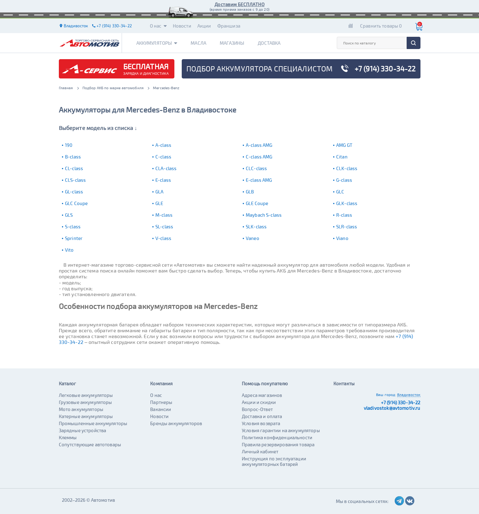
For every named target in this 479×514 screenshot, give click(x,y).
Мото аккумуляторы (81, 409)
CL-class (74, 168)
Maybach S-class (264, 215)
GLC (340, 191)
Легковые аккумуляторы (86, 395)
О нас (158, 26)
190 (68, 145)
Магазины (232, 43)
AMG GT (344, 145)
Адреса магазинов (262, 395)
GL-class (74, 191)
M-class (164, 215)
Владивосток (408, 394)
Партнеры (161, 402)
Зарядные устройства (82, 430)
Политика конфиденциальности (277, 437)
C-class (163, 156)
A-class (163, 145)
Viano (342, 238)
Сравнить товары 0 (381, 26)
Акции (204, 26)
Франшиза (228, 26)
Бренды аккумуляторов (176, 423)
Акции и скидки (259, 402)
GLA (159, 191)
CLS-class (75, 180)
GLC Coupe (76, 203)
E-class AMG (259, 180)
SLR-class (346, 226)
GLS (69, 215)
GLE (159, 203)
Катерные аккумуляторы (86, 416)
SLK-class (256, 226)
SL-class (164, 226)
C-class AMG (259, 156)
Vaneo (252, 238)
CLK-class (346, 168)
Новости (182, 26)
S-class (73, 226)
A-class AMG (259, 145)
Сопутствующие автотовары (90, 444)
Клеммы (68, 437)
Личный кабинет (260, 451)
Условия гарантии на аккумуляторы (281, 430)
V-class (163, 238)
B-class (73, 156)
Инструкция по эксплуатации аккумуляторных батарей (274, 461)
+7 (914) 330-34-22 (400, 402)
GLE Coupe (257, 203)
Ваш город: (386, 394)
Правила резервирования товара (278, 444)
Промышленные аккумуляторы (93, 423)
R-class (344, 215)
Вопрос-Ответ (257, 409)
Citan (342, 156)
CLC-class (256, 168)
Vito (69, 250)
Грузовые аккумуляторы (85, 402)
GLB (250, 191)
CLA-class (166, 168)
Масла (198, 43)
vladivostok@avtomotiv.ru (392, 408)
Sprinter (73, 238)
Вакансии (160, 409)
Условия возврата (261, 423)
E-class (163, 180)
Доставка (269, 43)
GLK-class (346, 203)
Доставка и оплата (262, 416)
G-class (344, 180)
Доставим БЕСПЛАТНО (239, 4)
